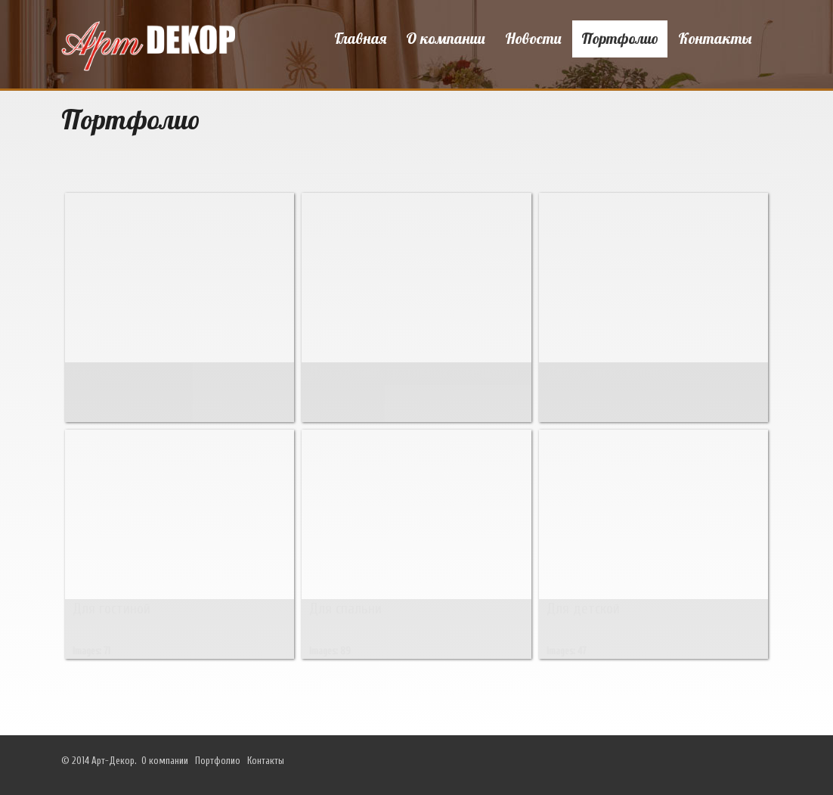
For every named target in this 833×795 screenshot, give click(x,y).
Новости (533, 38)
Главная (360, 38)
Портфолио (619, 38)
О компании (445, 38)
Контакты (714, 38)
